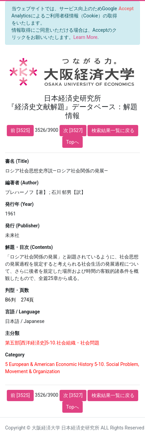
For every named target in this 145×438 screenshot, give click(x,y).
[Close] (126, 8)
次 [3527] (72, 130)
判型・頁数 (17, 290)
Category (15, 354)
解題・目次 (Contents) (29, 247)
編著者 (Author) (21, 182)
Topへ (72, 142)
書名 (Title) (17, 161)
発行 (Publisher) (22, 225)
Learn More (86, 37)
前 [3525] (20, 130)
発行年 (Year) (19, 204)
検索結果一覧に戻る (113, 130)
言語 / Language (22, 311)
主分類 (12, 333)
